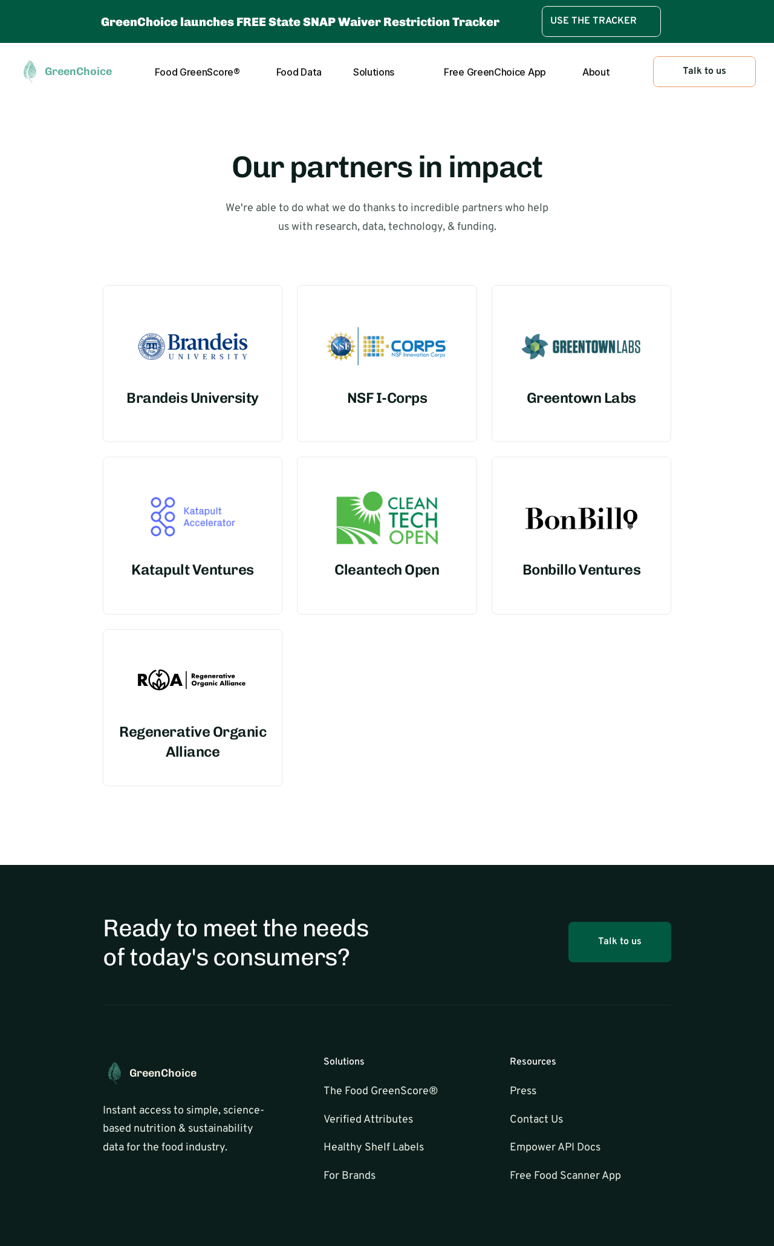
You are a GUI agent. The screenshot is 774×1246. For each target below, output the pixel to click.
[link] (601, 21)
